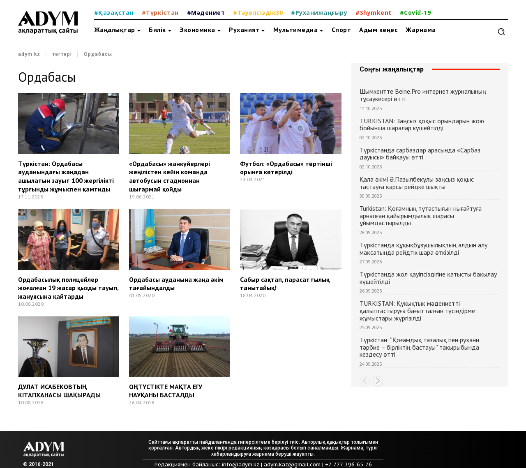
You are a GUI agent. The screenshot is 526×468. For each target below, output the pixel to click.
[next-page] (378, 381)
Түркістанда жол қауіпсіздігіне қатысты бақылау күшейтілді (428, 278)
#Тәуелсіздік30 (258, 12)
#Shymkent (373, 12)
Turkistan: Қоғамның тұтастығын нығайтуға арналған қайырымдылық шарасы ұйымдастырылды (421, 215)
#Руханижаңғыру (319, 12)
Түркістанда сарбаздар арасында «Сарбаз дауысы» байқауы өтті (420, 153)
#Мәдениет (206, 12)
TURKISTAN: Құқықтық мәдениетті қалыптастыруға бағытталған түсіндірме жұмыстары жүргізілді (417, 310)
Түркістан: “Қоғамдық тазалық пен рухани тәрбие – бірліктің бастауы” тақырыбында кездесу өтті (419, 347)
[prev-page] (365, 381)
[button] (501, 31)
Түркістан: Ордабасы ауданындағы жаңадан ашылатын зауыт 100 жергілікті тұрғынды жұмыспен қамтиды (66, 176)
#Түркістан (160, 12)
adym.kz (29, 55)
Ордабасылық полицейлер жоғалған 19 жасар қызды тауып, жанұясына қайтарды (68, 288)
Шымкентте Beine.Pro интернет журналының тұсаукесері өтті (423, 95)
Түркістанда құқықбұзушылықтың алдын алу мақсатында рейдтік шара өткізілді (423, 248)
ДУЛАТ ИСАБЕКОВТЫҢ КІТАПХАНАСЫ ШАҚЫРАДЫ (59, 391)
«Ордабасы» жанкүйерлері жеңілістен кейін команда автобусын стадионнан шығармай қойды (169, 176)
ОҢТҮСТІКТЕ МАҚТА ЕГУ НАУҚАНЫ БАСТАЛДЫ (165, 391)
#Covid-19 (415, 12)
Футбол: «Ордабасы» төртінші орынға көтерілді (286, 167)
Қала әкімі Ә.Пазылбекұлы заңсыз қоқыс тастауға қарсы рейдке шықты (417, 183)
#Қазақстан (114, 12)
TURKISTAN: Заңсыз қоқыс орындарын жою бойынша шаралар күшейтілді (422, 124)
